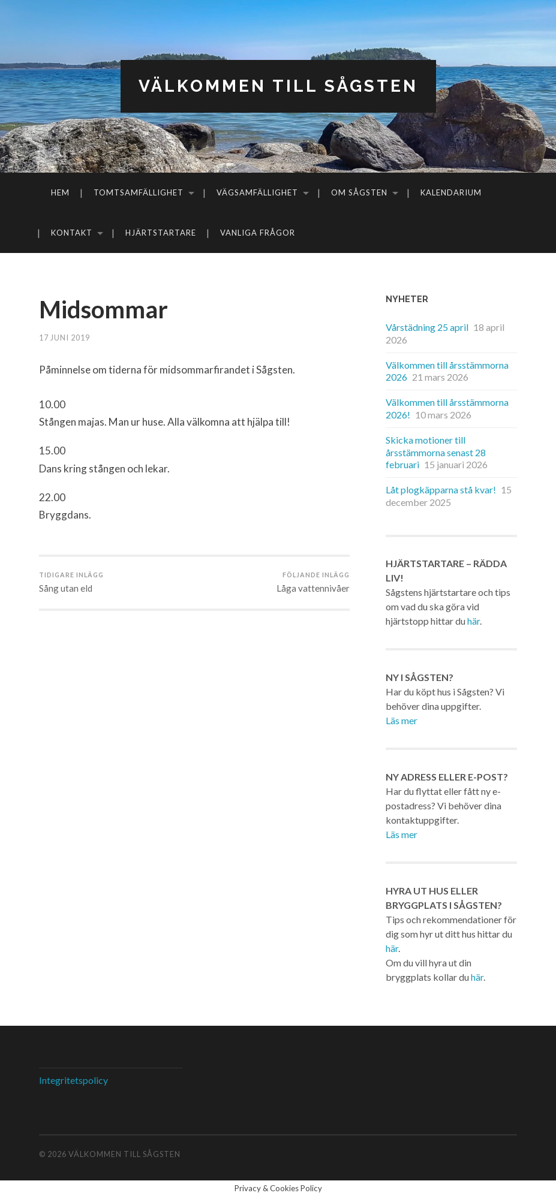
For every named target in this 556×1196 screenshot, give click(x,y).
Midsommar (103, 309)
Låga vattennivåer (313, 582)
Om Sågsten (359, 192)
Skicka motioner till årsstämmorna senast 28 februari (436, 452)
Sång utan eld (71, 582)
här (473, 620)
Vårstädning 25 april (427, 327)
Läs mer (401, 720)
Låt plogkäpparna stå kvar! (441, 489)
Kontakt (71, 232)
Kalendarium (451, 192)
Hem (60, 192)
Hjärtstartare (160, 232)
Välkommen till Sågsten (278, 86)
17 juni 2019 (64, 337)
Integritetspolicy (73, 1080)
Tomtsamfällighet (139, 192)
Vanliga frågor (257, 232)
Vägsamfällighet (257, 192)
